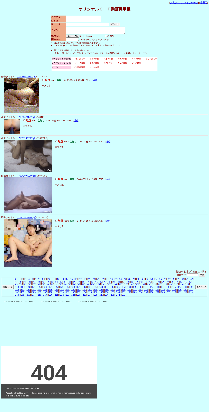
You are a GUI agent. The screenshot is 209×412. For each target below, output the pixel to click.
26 (120, 280)
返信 (95, 81)
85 (25, 285)
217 (34, 296)
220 (50, 296)
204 (140, 293)
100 (92, 285)
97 (79, 285)
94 (65, 285)
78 (172, 283)
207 (157, 293)
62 (101, 283)
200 (118, 293)
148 (185, 288)
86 (30, 285)
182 (17, 293)
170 (129, 291)
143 (157, 288)
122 (39, 288)
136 (118, 288)
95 (70, 285)
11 (54, 280)
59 (88, 283)
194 (84, 293)
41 (187, 280)
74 (154, 283)
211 (179, 293)
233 (123, 296)
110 (148, 285)
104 (115, 285)
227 (90, 296)
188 (50, 293)
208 (163, 293)
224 (73, 296)
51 (52, 283)
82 (190, 283)
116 (181, 285)
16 (76, 280)
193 (79, 293)
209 (168, 293)
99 (88, 285)
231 (112, 296)
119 (22, 288)
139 (134, 288)
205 (146, 293)
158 (62, 291)
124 (50, 288)
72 (145, 283)
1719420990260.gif (26, 177)
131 (90, 288)
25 (116, 280)
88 (39, 285)
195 (90, 293)
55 (70, 283)
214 (17, 296)
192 (73, 293)
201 (123, 293)
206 (151, 293)
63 (105, 283)
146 (174, 288)
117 (187, 285)
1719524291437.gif (26, 118)
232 (118, 296)
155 (45, 291)
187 (45, 293)
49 (43, 283)
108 (137, 285)
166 (107, 291)
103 (109, 285)
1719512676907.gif (26, 139)
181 (191, 291)
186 (39, 293)
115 (176, 285)
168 (118, 291)
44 (21, 283)
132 (95, 288)
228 (95, 296)
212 (185, 293)
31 (143, 280)
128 (73, 288)
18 (85, 280)
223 (67, 296)
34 (156, 280)
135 (112, 288)
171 (135, 291)
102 (104, 285)
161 (79, 291)
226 (84, 296)
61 (96, 283)
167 (112, 291)
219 (45, 296)
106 (126, 285)
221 (56, 296)
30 (138, 280)
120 (28, 288)
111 (154, 285)
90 (47, 285)
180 (185, 291)
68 (128, 283)
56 (74, 283)
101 (98, 285)
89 (43, 285)
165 (101, 291)
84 (21, 285)
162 (84, 291)
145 (168, 288)
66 (119, 283)
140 (140, 288)
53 (61, 283)
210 (174, 293)
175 (157, 291)
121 (33, 288)
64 (110, 283)
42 (191, 280)
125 (56, 288)
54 (65, 283)
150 (17, 291)
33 (151, 280)
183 (22, 293)
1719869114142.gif (26, 78)
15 (71, 280)
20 (94, 280)
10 (49, 280)
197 (101, 293)
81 (185, 283)
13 (62, 280)
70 (136, 283)
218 (39, 296)
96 (74, 285)
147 (179, 288)
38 (174, 280)
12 (58, 280)
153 (34, 291)
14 (67, 280)
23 (107, 280)
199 (112, 293)
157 (56, 291)
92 (56, 285)
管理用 (203, 2)
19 (89, 280)
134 (106, 288)
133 (101, 288)
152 (28, 291)
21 (98, 280)
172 (140, 291)
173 (146, 291)
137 (123, 288)
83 (16, 285)
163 (90, 291)
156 (50, 291)
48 (39, 283)
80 (181, 283)
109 (143, 285)
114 (170, 285)
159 (67, 291)
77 (168, 283)
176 (163, 291)
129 (78, 288)
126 (61, 288)
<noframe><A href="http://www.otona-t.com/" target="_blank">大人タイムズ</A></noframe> (49, 342)
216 (28, 296)
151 (22, 291)
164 (95, 291)
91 (52, 285)
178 (174, 291)
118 (17, 288)
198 (107, 293)
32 (147, 280)
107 (132, 285)
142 (151, 288)
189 (56, 293)
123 (45, 288)
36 (165, 280)
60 (92, 283)
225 (79, 296)
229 (101, 296)
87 (34, 285)
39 (178, 280)
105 (120, 285)
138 (129, 288)
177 (168, 291)
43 (16, 283)
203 (135, 293)
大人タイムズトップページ (184, 2)
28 (129, 280)
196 (95, 293)
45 (25, 283)
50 (47, 283)
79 (176, 283)
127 (67, 288)
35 (160, 280)
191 (67, 293)
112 (159, 285)
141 (146, 288)
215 (22, 296)
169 (123, 291)
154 (39, 291)
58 (83, 283)
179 (179, 291)
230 (107, 296)
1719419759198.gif (26, 218)
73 (150, 283)
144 (162, 288)
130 (84, 288)
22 (102, 280)
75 (159, 283)
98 (83, 285)
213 (191, 293)
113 (165, 285)
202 (129, 293)
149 (190, 288)
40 (183, 280)
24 (111, 280)
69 (132, 283)
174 (151, 291)
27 (125, 280)
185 (34, 293)
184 (28, 293)
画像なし (109, 37)
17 (80, 280)
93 (61, 285)
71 (141, 283)
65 (114, 283)
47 (34, 283)
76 (163, 283)
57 (79, 283)
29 (134, 280)
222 (62, 296)
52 (56, 283)
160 (73, 291)
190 (62, 293)
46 (30, 283)
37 (169, 280)
